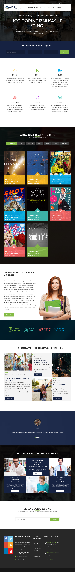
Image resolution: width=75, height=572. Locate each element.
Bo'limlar (30, 7)
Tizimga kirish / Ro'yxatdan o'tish (63, 3)
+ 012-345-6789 (20, 559)
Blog (48, 7)
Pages (44, 7)
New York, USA (8, 376)
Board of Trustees (35, 551)
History (35, 546)
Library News (37, 543)
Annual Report (37, 556)
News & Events (37, 7)
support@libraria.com (22, 556)
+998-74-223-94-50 (8, 3)
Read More (9, 315)
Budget (35, 554)
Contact (59, 7)
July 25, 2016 (8, 374)
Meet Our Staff (37, 548)
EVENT (6, 372)
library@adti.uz (20, 3)
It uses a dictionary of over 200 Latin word (17, 379)
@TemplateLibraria (51, 542)
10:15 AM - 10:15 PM (18, 374)
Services (53, 7)
